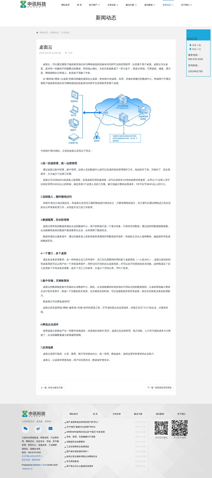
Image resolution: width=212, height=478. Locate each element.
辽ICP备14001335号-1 (32, 456)
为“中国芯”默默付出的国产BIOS (80, 427)
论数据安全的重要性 (75, 442)
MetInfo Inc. (27, 469)
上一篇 (51, 387)
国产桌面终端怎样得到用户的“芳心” (82, 422)
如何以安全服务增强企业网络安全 (81, 456)
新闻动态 (54, 32)
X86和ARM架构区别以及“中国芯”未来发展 (85, 432)
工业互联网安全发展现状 (77, 446)
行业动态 (65, 32)
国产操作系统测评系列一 (77, 451)
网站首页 (65, 5)
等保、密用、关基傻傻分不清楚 (80, 437)
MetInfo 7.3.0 (39, 465)
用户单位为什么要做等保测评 (79, 466)
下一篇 (159, 387)
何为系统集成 (72, 461)
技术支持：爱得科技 (31, 460)
